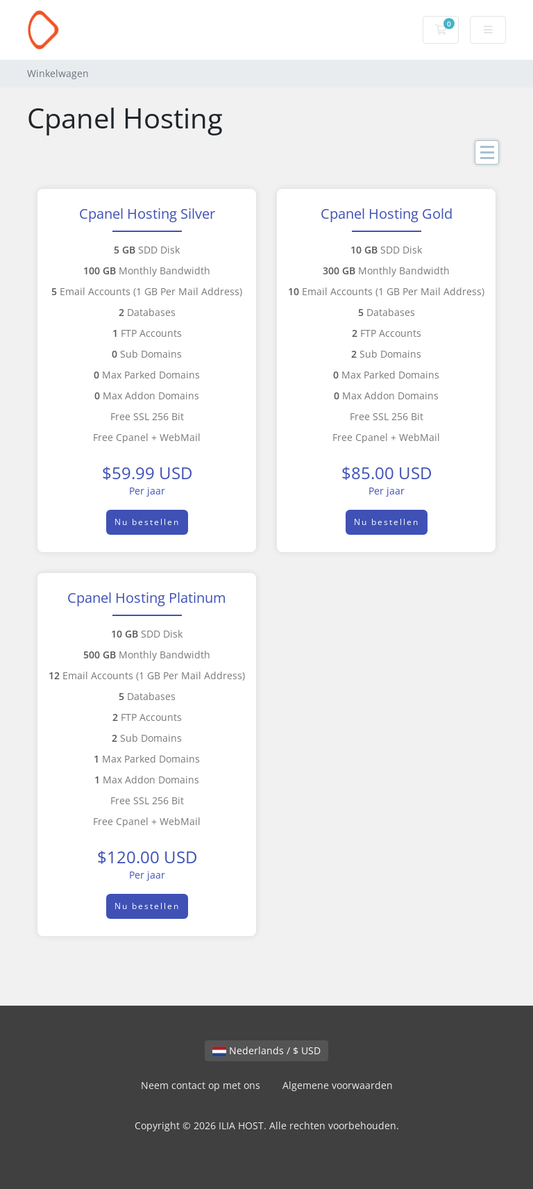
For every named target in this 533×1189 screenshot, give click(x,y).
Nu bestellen (147, 522)
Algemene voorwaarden (337, 1085)
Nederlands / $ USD (266, 1050)
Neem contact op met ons (200, 1085)
